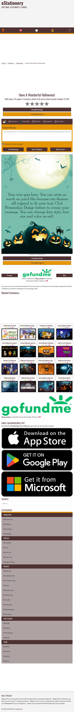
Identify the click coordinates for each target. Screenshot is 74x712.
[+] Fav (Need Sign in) (37, 114)
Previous (9, 275)
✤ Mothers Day (8, 590)
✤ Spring (6, 623)
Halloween (19, 63)
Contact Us (18, 709)
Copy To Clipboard (37, 149)
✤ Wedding (7, 534)
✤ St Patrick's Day (9, 580)
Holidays (11, 63)
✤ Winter (6, 638)
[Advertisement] (50, 13)
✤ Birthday (7, 524)
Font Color (24, 121)
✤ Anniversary (8, 519)
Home (3, 63)
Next (64, 275)
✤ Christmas (7, 614)
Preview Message (13, 149)
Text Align (59, 121)
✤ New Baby (7, 529)
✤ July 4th (6, 600)
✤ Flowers (6, 651)
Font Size (36, 121)
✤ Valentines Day (9, 576)
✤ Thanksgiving (8, 609)
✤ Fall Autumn (8, 633)
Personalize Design (37, 109)
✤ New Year (7, 571)
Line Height (47, 121)
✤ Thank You (7, 557)
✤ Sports (6, 661)
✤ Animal (6, 646)
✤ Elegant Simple (9, 562)
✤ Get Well (7, 543)
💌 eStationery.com (40, 254)
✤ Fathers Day (8, 595)
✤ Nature (6, 656)
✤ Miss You (7, 552)
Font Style (12, 121)
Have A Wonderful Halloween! (35, 63)
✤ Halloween (7, 605)
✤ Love (5, 547)
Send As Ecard (60, 149)
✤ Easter (6, 585)
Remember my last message (13, 144)
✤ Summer (6, 628)
